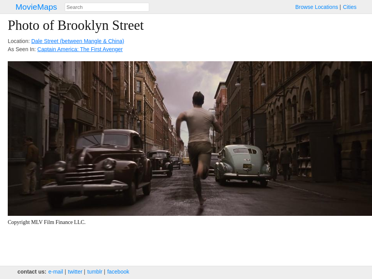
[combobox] (107, 7)
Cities (349, 7)
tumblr (94, 272)
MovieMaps (36, 7)
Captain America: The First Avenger (79, 49)
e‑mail (55, 272)
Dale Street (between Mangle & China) (77, 41)
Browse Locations (316, 7)
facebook (118, 272)
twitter (75, 272)
